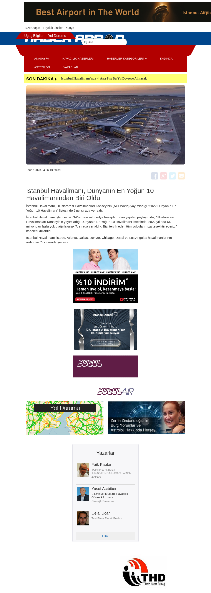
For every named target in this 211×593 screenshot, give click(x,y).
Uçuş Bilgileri (34, 36)
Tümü (106, 536)
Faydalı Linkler (53, 28)
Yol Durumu (57, 36)
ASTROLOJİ (42, 67)
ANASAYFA (41, 58)
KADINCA (166, 58)
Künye (69, 28)
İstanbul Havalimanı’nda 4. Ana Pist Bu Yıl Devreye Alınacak (104, 78)
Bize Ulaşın (32, 28)
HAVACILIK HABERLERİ (77, 58)
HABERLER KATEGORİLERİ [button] (126, 58)
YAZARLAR (70, 67)
